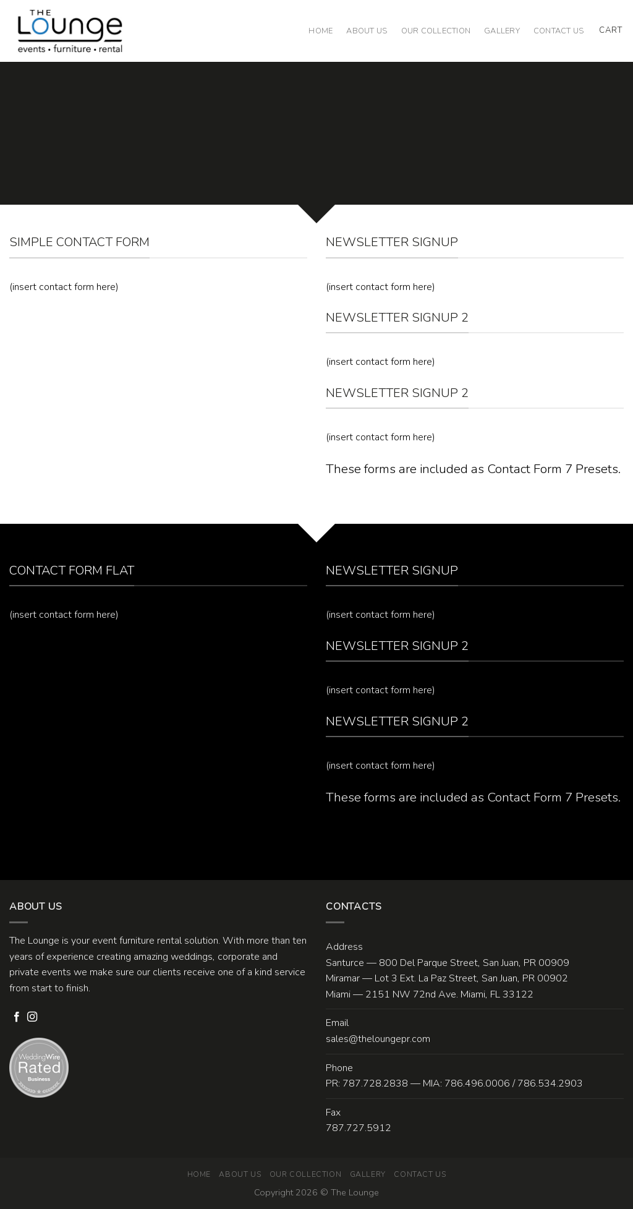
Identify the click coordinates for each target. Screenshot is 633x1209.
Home (320, 30)
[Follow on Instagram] (32, 1017)
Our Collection (436, 30)
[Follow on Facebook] (17, 1017)
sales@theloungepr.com (378, 1039)
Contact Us (558, 30)
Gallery (502, 30)
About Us (366, 30)
